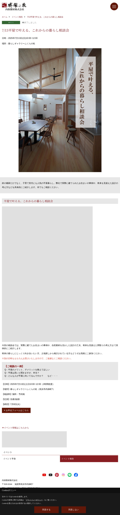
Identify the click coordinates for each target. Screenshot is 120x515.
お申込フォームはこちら (17, 410)
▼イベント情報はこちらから (15, 428)
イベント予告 (9, 458)
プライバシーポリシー (34, 500)
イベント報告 (67, 458)
